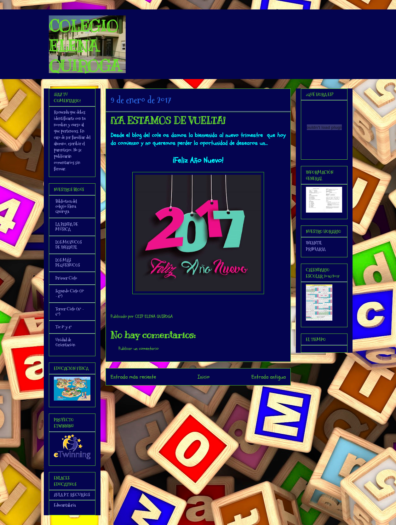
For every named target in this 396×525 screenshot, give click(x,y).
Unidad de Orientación (65, 342)
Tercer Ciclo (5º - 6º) (69, 311)
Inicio (203, 376)
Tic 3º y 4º (63, 327)
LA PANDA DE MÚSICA (66, 226)
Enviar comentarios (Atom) (210, 394)
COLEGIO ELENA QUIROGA (85, 46)
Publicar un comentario (138, 348)
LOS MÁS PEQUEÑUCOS (67, 262)
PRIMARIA (315, 249)
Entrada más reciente (133, 376)
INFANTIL (314, 243)
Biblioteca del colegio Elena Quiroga (66, 206)
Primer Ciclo (66, 278)
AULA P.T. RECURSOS (72, 495)
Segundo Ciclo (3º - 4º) (69, 293)
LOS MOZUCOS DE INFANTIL (68, 244)
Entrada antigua (268, 376)
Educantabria (65, 505)
